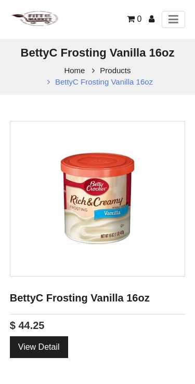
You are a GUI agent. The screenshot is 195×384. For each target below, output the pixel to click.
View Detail (39, 346)
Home (74, 70)
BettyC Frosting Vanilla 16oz (104, 81)
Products (115, 70)
